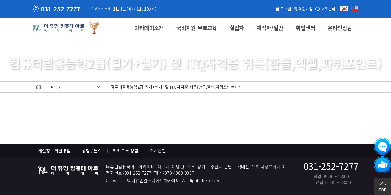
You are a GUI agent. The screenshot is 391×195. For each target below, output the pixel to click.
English (354, 8)
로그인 (281, 8)
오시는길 (158, 150)
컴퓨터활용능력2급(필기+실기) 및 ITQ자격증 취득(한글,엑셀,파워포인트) (173, 87)
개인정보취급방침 (54, 150)
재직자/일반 (270, 28)
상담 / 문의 (92, 150)
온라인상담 (340, 28)
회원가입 (302, 8)
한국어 (344, 8)
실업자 (236, 28)
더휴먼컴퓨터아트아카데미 (58, 28)
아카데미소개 (149, 28)
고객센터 (327, 8)
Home (38, 87)
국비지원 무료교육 (196, 28)
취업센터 (305, 28)
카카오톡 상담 (125, 150)
